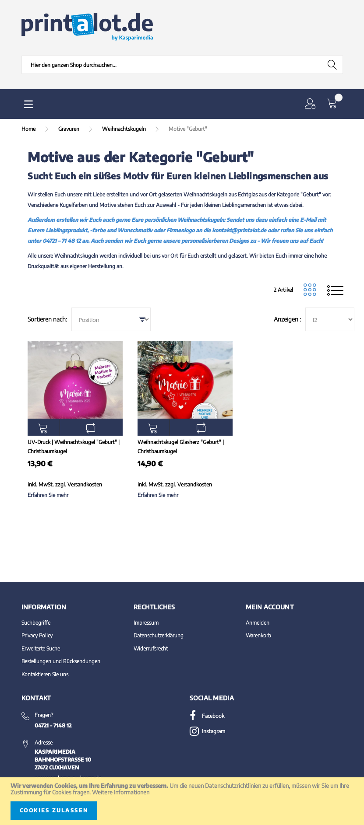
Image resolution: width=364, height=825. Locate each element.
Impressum (146, 622)
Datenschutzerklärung (159, 635)
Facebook (207, 716)
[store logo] (87, 27)
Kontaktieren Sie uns (44, 674)
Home (29, 129)
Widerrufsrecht (151, 648)
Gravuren (69, 129)
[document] (182, 801)
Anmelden (257, 622)
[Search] (333, 65)
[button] (312, 104)
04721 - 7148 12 (53, 725)
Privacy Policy (37, 635)
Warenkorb (258, 635)
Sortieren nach (47, 319)
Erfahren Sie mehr (48, 495)
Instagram (207, 731)
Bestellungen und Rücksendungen (60, 661)
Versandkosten (84, 484)
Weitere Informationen (120, 792)
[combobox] (182, 65)
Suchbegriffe (35, 622)
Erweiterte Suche (40, 648)
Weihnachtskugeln (124, 129)
